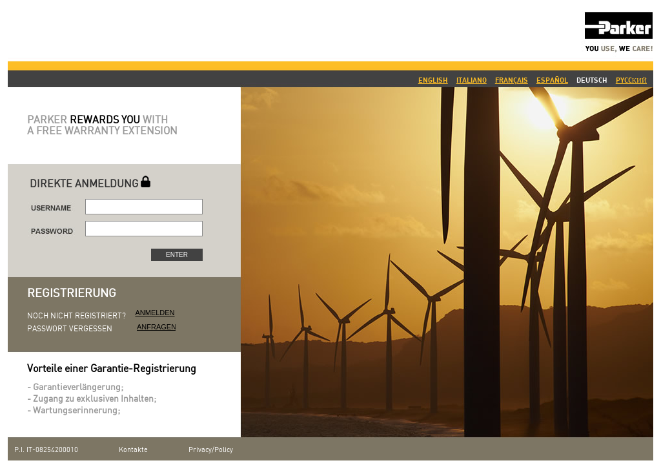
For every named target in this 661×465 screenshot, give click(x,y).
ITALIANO (471, 80)
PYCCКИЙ (631, 80)
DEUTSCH (591, 80)
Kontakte (133, 450)
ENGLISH (433, 80)
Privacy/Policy (210, 450)
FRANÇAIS (511, 80)
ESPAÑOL (552, 80)
